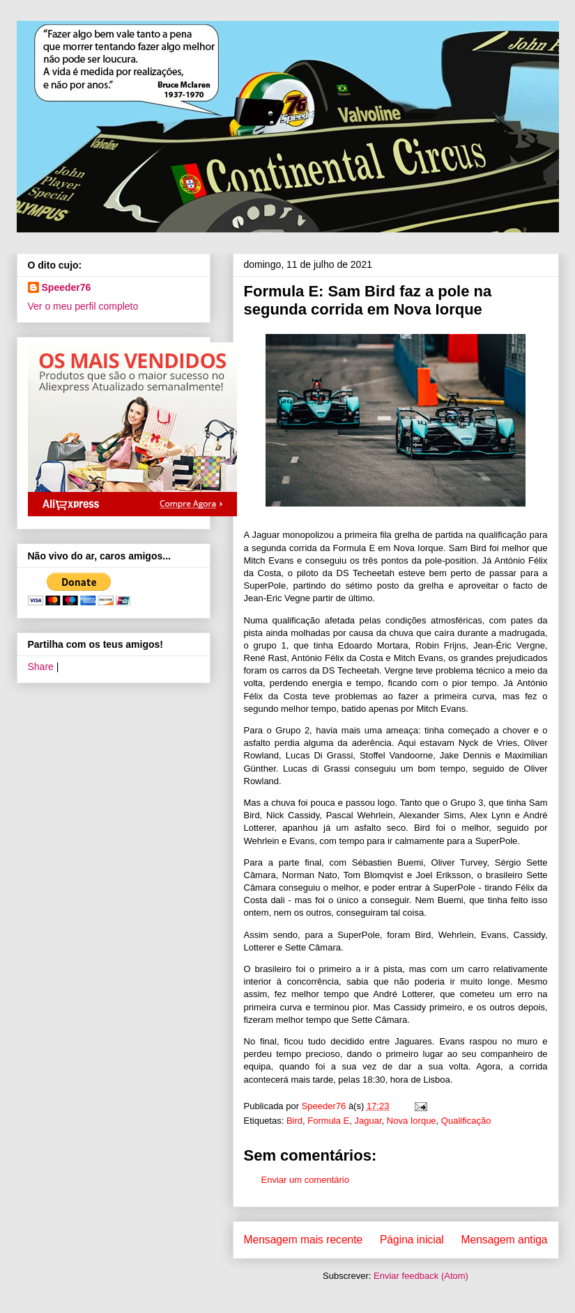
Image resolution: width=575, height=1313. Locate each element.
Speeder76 (66, 287)
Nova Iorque (411, 1120)
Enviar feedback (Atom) (421, 1276)
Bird (294, 1120)
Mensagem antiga (504, 1240)
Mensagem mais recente (303, 1240)
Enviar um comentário (305, 1180)
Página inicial (412, 1240)
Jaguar (368, 1120)
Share (41, 666)
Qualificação (466, 1120)
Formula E (328, 1120)
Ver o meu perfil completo (83, 306)
